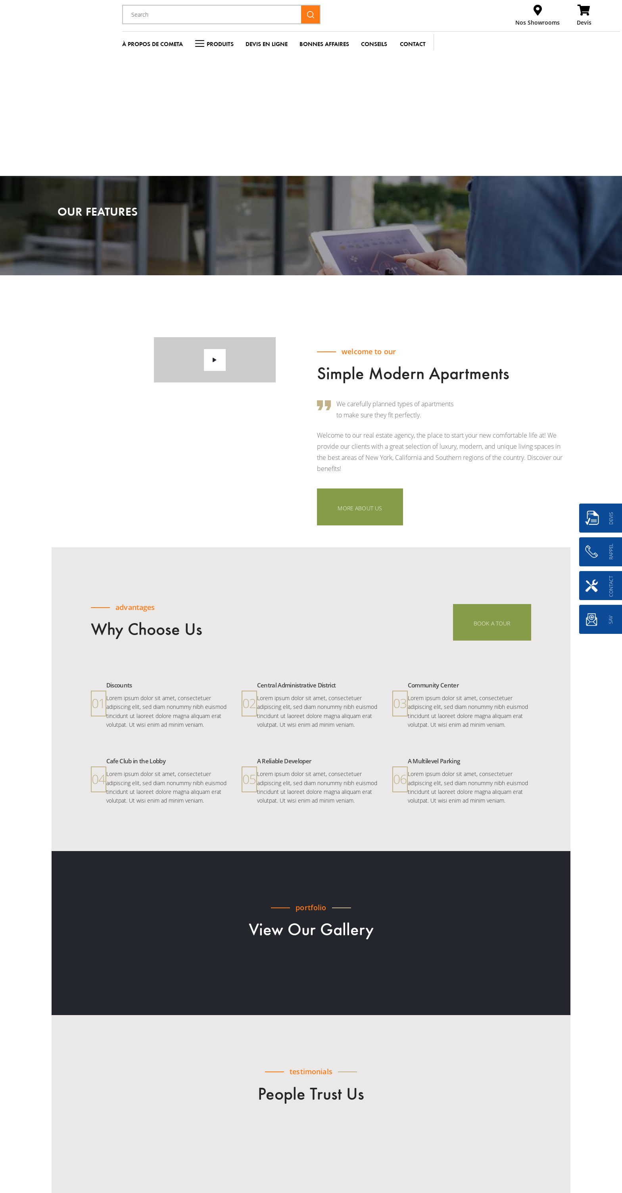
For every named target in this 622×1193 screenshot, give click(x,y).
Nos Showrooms (537, 22)
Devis (584, 22)
